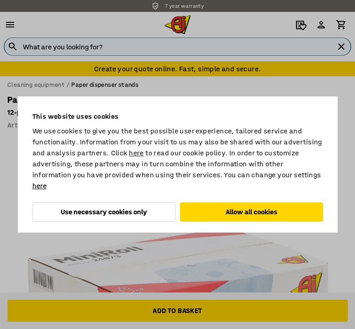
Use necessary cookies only (104, 211)
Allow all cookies (251, 211)
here (136, 153)
